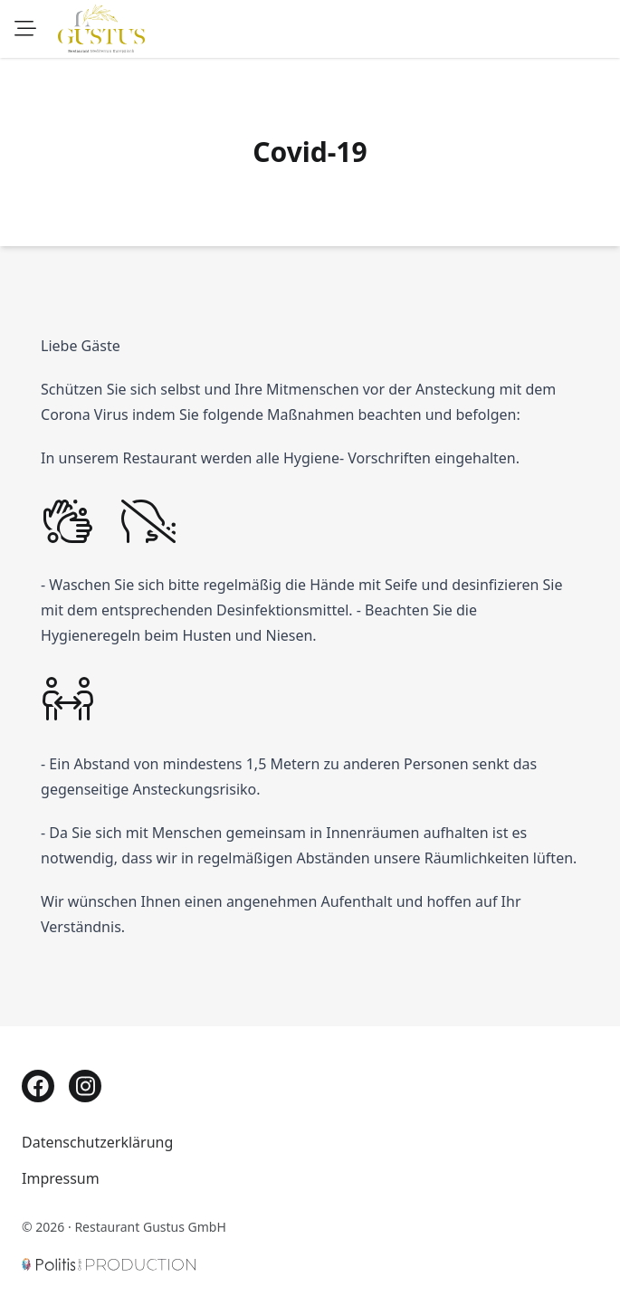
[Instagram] (85, 1086)
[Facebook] (38, 1086)
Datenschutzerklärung (97, 1142)
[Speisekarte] (25, 29)
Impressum (61, 1178)
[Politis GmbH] (109, 1261)
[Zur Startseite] (101, 29)
